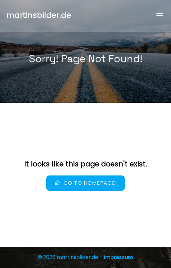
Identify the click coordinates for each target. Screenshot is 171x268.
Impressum (118, 257)
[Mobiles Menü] (160, 15)
